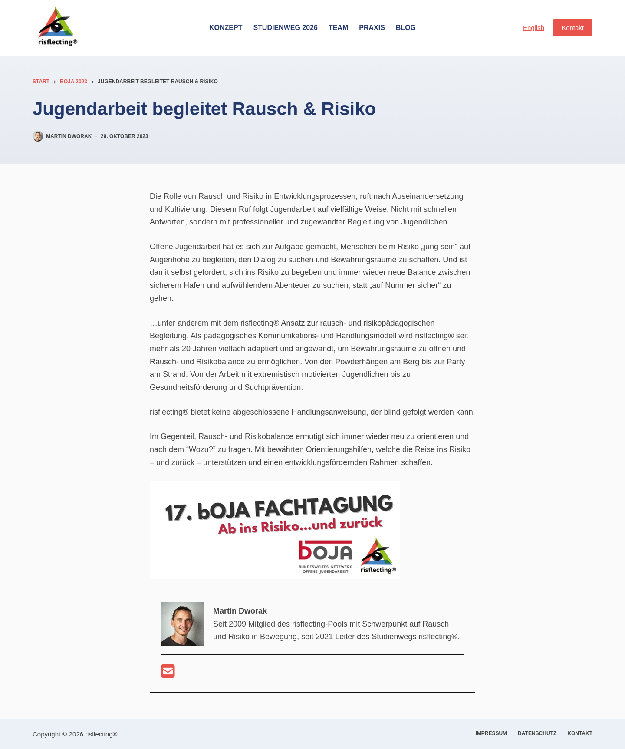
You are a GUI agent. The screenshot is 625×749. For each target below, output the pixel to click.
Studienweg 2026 (285, 27)
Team (338, 27)
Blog (406, 27)
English (533, 27)
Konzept (225, 27)
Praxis (372, 27)
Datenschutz (537, 733)
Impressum (491, 733)
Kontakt (573, 27)
